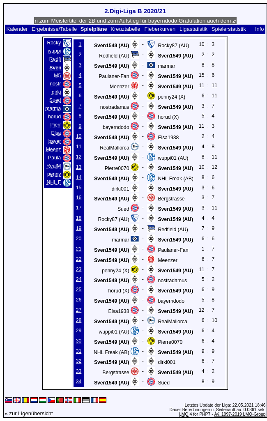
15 (79, 188)
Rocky (54, 43)
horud (54, 117)
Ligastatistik (193, 29)
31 (79, 351)
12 (79, 157)
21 (79, 249)
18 (79, 218)
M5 (57, 75)
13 (79, 167)
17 (79, 208)
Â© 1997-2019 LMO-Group (240, 414)
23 (79, 269)
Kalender (17, 29)
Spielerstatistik (229, 29)
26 (79, 300)
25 (79, 289)
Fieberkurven (159, 29)
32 (79, 361)
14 (79, 177)
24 (79, 279)
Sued (55, 100)
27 (79, 310)
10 (79, 136)
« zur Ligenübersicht (29, 413)
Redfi (55, 59)
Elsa (56, 133)
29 (79, 331)
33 (79, 371)
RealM (53, 166)
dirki (56, 92)
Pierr (56, 125)
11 (79, 147)
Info (259, 29)
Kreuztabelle (125, 29)
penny (54, 174)
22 (79, 259)
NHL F (53, 182)
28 (79, 320)
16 (79, 197)
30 (79, 341)
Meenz (53, 149)
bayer (54, 141)
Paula (54, 158)
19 (79, 228)
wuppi (54, 51)
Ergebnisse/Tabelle (54, 29)
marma (53, 108)
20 (79, 239)
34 (79, 381)
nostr (55, 84)
